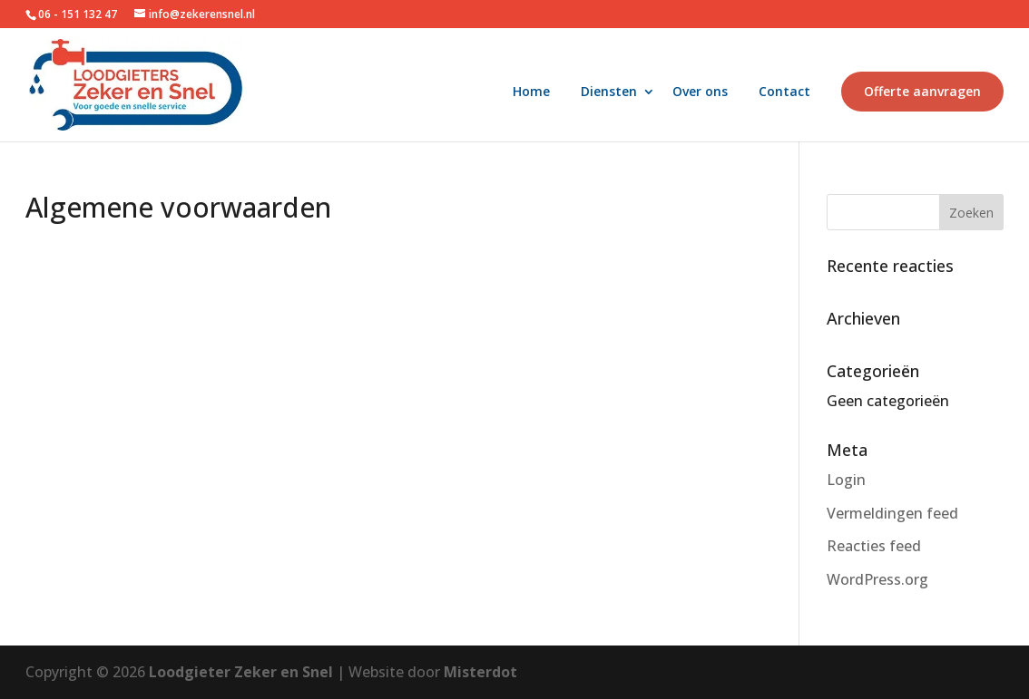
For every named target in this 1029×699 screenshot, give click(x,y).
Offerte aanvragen (922, 91)
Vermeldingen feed (892, 513)
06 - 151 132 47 (79, 14)
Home (531, 92)
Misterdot (480, 672)
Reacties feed (874, 546)
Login (846, 480)
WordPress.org (877, 579)
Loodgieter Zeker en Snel (243, 672)
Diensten (609, 92)
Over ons (700, 92)
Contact (784, 92)
